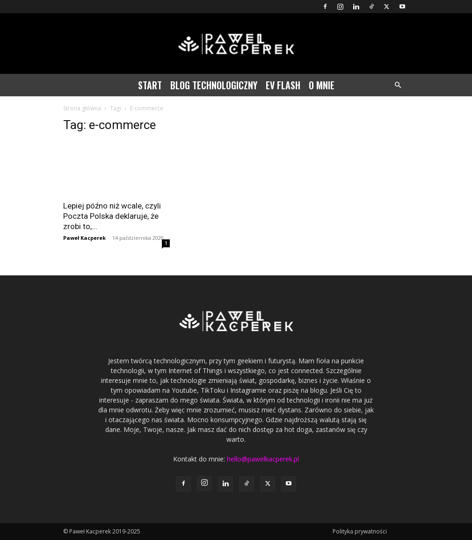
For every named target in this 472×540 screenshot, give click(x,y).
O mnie (321, 85)
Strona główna (82, 108)
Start (150, 85)
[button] (398, 85)
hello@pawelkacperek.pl (263, 458)
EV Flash (283, 85)
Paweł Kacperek (84, 237)
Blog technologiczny (213, 85)
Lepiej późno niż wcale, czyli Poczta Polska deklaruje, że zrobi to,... (112, 216)
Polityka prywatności (360, 531)
